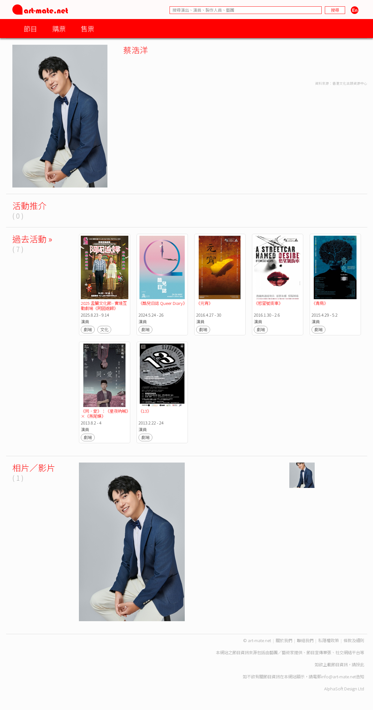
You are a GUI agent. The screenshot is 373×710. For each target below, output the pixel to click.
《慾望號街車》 (268, 303)
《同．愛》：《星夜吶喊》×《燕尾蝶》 (104, 413)
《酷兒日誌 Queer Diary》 (162, 303)
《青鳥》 (320, 303)
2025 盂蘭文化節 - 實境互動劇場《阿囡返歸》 (104, 305)
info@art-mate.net (338, 677)
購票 (59, 28)
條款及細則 (354, 640)
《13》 (144, 411)
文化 (104, 329)
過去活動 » (32, 239)
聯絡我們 (305, 640)
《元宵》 (204, 303)
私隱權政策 (328, 640)
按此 (360, 664)
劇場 (88, 329)
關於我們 (284, 640)
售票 (87, 28)
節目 (30, 28)
